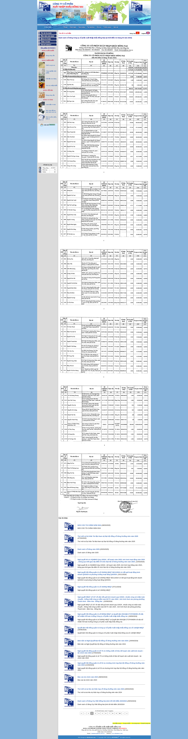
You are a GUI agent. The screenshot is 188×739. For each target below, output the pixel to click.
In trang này (135, 723)
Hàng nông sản (50, 55)
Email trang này (145, 723)
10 (119, 713)
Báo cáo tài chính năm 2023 (88, 677)
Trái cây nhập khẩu (51, 85)
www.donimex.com (117, 733)
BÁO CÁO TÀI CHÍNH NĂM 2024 (89, 525)
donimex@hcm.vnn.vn (97, 733)
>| (126, 713)
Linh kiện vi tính (51, 104)
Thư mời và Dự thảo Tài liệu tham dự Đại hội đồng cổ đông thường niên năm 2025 (108, 536)
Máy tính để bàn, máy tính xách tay (51, 111)
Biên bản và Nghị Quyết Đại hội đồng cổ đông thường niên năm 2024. (103, 641)
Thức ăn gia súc (50, 65)
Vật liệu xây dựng (51, 78)
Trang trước (126, 723)
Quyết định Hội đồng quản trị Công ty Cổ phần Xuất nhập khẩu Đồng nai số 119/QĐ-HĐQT (111, 628)
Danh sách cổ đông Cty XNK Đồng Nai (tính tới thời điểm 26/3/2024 (102, 701)
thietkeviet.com (91, 737)
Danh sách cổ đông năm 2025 (89, 549)
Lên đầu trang (117, 723)
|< (81, 713)
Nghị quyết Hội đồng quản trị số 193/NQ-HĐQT (95, 587)
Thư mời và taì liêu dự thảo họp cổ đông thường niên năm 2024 (101, 689)
